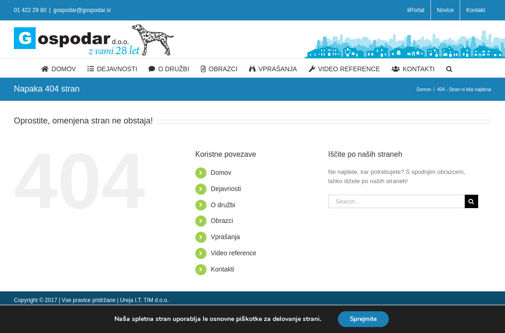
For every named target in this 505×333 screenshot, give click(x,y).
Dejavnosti (226, 188)
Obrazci (222, 220)
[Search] (488, 68)
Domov (221, 172)
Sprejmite (363, 318)
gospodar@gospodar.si (82, 10)
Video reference (233, 253)
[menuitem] (415, 10)
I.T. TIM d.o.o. (151, 300)
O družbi (223, 205)
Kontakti (222, 269)
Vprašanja (225, 236)
